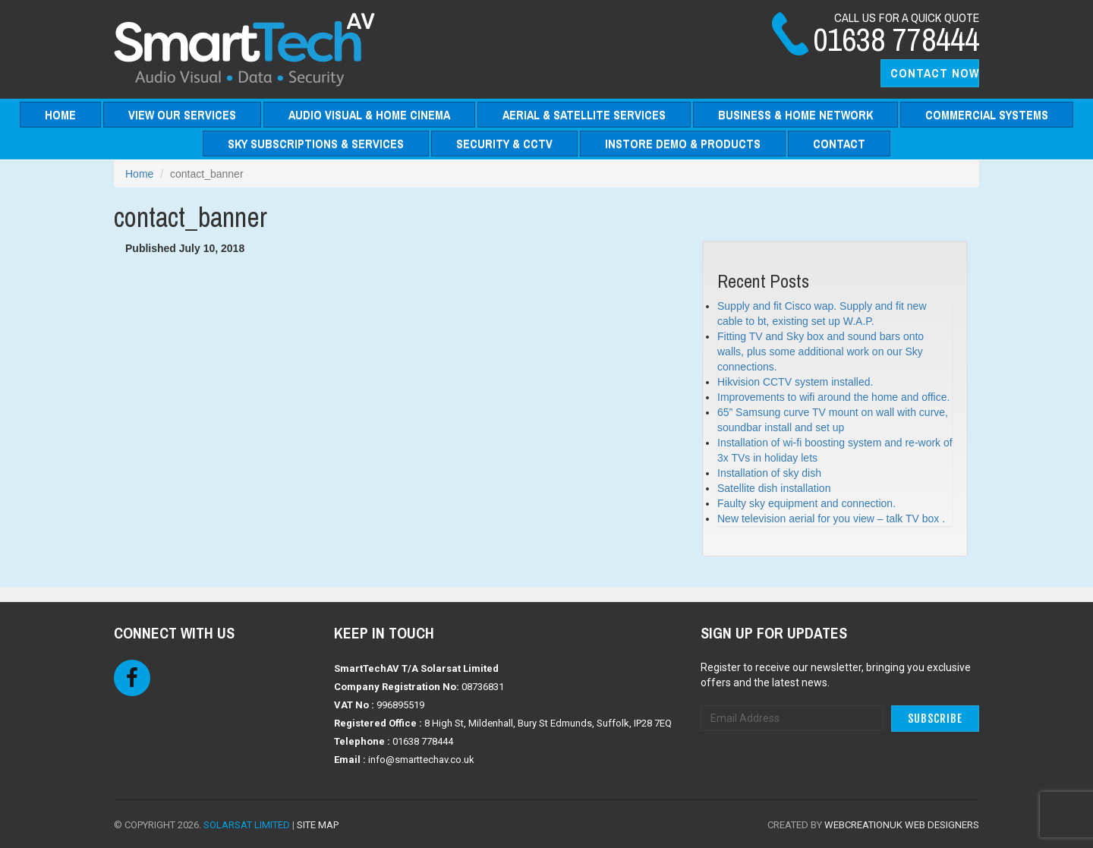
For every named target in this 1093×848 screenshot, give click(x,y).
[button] (929, 73)
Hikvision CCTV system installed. (795, 382)
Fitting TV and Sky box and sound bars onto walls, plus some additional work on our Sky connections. (820, 351)
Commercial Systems (986, 114)
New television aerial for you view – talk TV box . (831, 518)
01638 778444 (422, 741)
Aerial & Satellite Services (584, 114)
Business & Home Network (795, 114)
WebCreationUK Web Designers (901, 825)
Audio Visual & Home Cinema (369, 114)
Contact (839, 143)
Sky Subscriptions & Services (316, 143)
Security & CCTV (504, 143)
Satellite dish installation (773, 488)
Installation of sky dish (769, 473)
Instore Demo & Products (683, 143)
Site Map (318, 825)
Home (60, 114)
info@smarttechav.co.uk (421, 759)
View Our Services (182, 114)
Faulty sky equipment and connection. (806, 503)
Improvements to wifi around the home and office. (833, 397)
